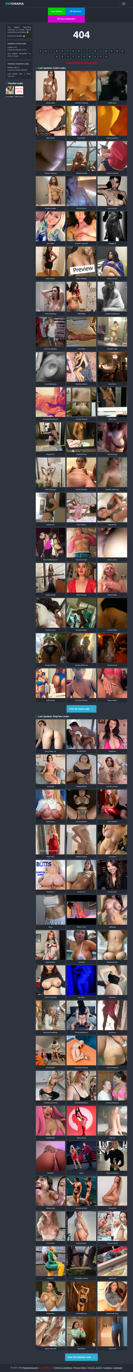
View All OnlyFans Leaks (81, 1357)
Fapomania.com (30, 1368)
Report (42, 1368)
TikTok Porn (75, 11)
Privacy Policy (80, 1368)
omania (14, 3)
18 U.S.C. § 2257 (95, 1368)
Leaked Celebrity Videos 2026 (81, 63)
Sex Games (56, 11)
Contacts (108, 1368)
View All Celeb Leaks (81, 709)
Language (117, 1368)
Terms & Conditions (63, 1368)
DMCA (50, 1368)
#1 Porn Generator (66, 19)
